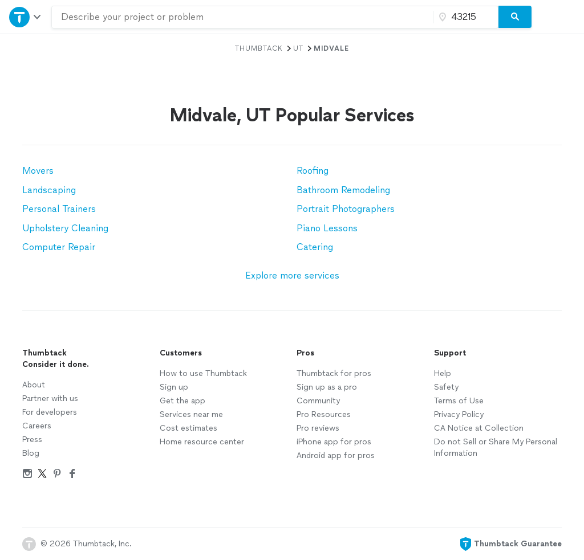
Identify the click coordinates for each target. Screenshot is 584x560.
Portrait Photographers (346, 208)
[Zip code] (464, 17)
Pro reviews (318, 428)
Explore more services (292, 275)
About (33, 385)
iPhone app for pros (334, 442)
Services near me (191, 414)
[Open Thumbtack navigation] (25, 17)
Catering (315, 247)
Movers (38, 170)
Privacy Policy (459, 414)
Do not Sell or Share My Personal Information (495, 447)
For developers (49, 412)
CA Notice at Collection (479, 428)
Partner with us (50, 398)
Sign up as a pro (327, 387)
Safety (446, 387)
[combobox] (242, 17)
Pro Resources (324, 414)
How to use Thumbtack (203, 373)
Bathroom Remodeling (343, 190)
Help (442, 373)
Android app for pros (336, 455)
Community (318, 401)
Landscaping (49, 190)
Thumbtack (259, 48)
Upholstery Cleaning (65, 228)
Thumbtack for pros (334, 373)
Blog (30, 453)
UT (298, 48)
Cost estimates (188, 428)
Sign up (174, 387)
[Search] (515, 17)
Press (32, 439)
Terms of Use (459, 401)
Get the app (182, 401)
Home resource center (202, 442)
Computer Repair (58, 247)
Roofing (312, 170)
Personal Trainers (59, 208)
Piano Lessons (327, 228)
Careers (36, 426)
